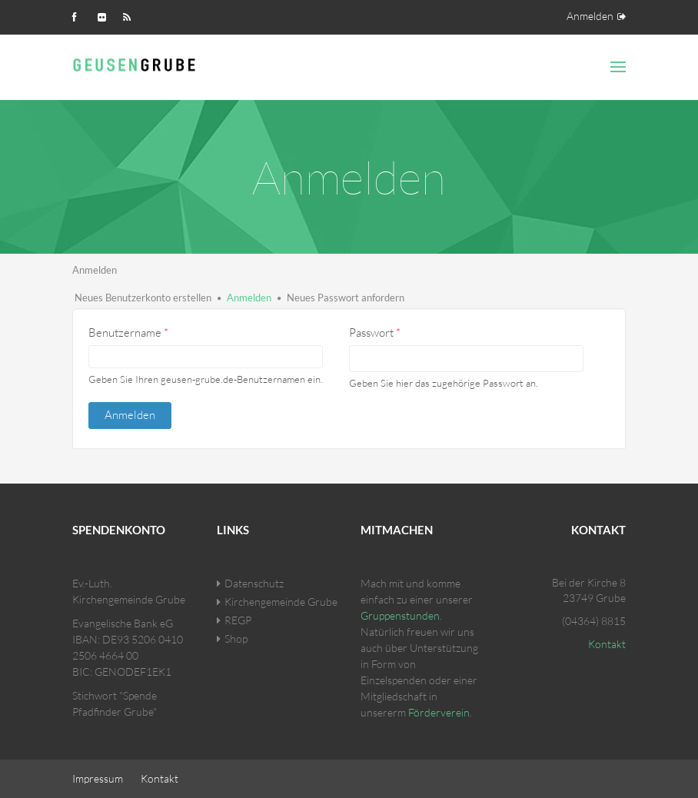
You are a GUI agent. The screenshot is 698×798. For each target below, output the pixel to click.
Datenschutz (254, 583)
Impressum (97, 778)
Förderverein (439, 712)
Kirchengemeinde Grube (280, 601)
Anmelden (590, 15)
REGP (237, 620)
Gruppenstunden (400, 615)
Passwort (375, 332)
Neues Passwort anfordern (345, 297)
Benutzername (128, 332)
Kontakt (607, 643)
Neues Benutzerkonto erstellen (143, 297)
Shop (236, 638)
